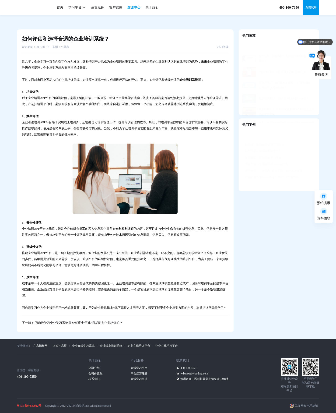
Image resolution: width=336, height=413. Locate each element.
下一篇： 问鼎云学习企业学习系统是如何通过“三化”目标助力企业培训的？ (72, 323)
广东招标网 (40, 345)
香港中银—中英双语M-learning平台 (265, 152)
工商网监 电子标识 (306, 405)
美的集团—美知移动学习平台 (261, 146)
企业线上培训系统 (111, 345)
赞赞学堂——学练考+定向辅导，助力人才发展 (272, 159)
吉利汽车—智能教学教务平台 (261, 139)
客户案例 (115, 7)
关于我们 (151, 7)
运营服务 (97, 7)
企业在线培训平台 (139, 345)
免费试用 (311, 7)
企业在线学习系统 (83, 345)
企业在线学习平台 (166, 345)
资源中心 (133, 7)
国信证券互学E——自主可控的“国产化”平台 (271, 165)
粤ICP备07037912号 (29, 405)
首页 (60, 7)
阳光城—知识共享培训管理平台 (263, 133)
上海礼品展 (60, 345)
